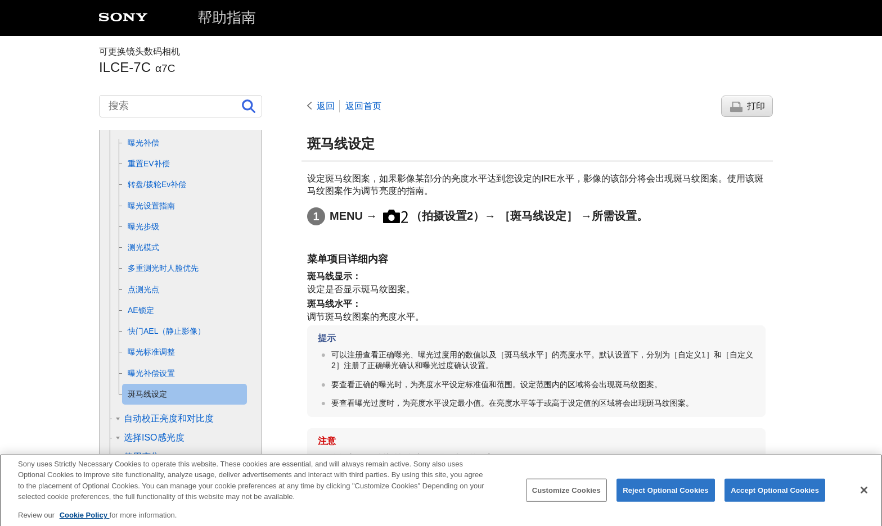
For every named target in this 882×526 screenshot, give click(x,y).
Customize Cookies (566, 498)
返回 (326, 106)
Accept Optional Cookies (775, 498)
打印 (756, 106)
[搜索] (180, 106)
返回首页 (363, 106)
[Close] (864, 498)
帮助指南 (226, 17)
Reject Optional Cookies (666, 498)
